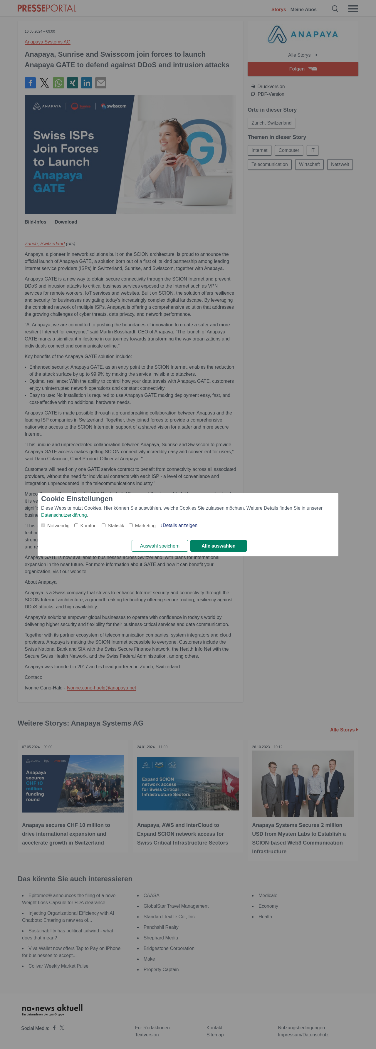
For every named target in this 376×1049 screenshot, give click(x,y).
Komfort (88, 525)
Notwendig (58, 525)
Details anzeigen (180, 525)
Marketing (145, 525)
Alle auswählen (219, 545)
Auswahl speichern (159, 545)
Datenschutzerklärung (64, 515)
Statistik (116, 525)
